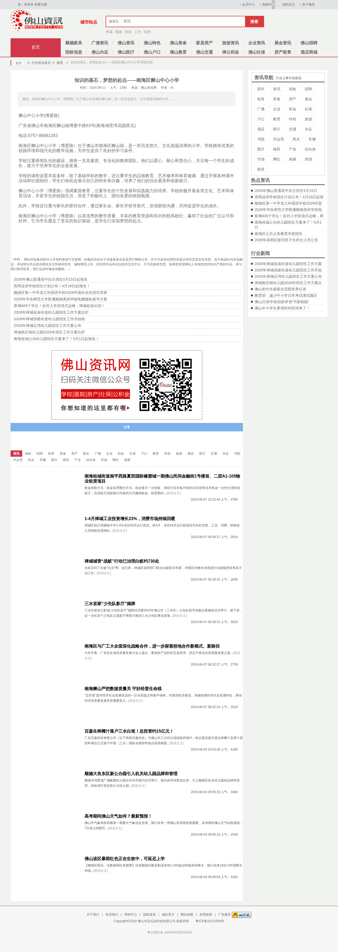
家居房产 (204, 43)
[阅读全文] (173, 493)
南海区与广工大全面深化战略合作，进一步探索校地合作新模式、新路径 (152, 646)
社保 (308, 109)
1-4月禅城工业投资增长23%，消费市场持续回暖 (129, 518)
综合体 (310, 149)
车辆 (312, 139)
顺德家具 (73, 43)
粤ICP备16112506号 (209, 921)
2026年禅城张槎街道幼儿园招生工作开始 (288, 270)
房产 (292, 99)
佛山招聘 (309, 43)
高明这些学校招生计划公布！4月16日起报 (289, 197)
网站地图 (187, 914)
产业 (292, 149)
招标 (292, 89)
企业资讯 (256, 43)
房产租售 (282, 52)
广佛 (261, 109)
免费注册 (40, 4)
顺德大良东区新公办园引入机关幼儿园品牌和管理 (130, 773)
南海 (128, 32)
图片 (261, 149)
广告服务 (224, 914)
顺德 (118, 32)
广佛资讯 (99, 43)
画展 (292, 159)
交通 (292, 129)
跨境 (308, 159)
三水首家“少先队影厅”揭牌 (109, 603)
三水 (137, 32)
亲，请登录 (26, 4)
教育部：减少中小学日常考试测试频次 (286, 295)
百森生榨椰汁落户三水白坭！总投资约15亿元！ (129, 731)
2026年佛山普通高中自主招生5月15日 (286, 190)
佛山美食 (178, 43)
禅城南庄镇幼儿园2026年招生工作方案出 (288, 283)
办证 (308, 129)
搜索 (254, 21)
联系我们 (112, 914)
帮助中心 (130, 914)
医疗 (276, 129)
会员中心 (246, 4)
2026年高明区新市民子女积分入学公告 (286, 240)
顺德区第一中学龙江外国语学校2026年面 (288, 203)
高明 (147, 32)
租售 (261, 99)
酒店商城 (309, 52)
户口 (261, 119)
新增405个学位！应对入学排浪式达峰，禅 (289, 216)
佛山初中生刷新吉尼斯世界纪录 (280, 289)
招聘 (308, 89)
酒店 (261, 129)
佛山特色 (152, 43)
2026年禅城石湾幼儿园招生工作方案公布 (288, 276)
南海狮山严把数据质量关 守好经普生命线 (123, 688)
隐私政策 (149, 914)
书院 (261, 139)
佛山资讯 (126, 43)
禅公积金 (230, 52)
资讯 (276, 89)
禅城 (109, 32)
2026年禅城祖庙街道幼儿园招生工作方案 (288, 264)
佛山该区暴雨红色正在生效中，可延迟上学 (124, 858)
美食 (276, 99)
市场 (261, 159)
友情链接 (205, 914)
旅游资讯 (230, 43)
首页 (35, 47)
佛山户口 (152, 52)
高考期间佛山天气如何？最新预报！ (118, 816)
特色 (292, 119)
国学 (261, 89)
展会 (308, 99)
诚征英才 (168, 914)
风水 (296, 139)
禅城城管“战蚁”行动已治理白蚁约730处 (121, 561)
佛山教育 (178, 52)
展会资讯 (282, 43)
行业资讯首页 (39, 63)
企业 (276, 109)
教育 (57, 63)
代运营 (278, 139)
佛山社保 (256, 52)
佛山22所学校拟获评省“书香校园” (282, 302)
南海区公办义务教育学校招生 (279, 234)
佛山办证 (99, 52)
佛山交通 (204, 52)
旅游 (308, 119)
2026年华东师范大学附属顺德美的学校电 (288, 210)
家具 (261, 169)
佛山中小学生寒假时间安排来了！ (282, 308)
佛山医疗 (126, 52)
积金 (292, 109)
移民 (276, 149)
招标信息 (73, 52)
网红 (276, 159)
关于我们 (93, 914)
